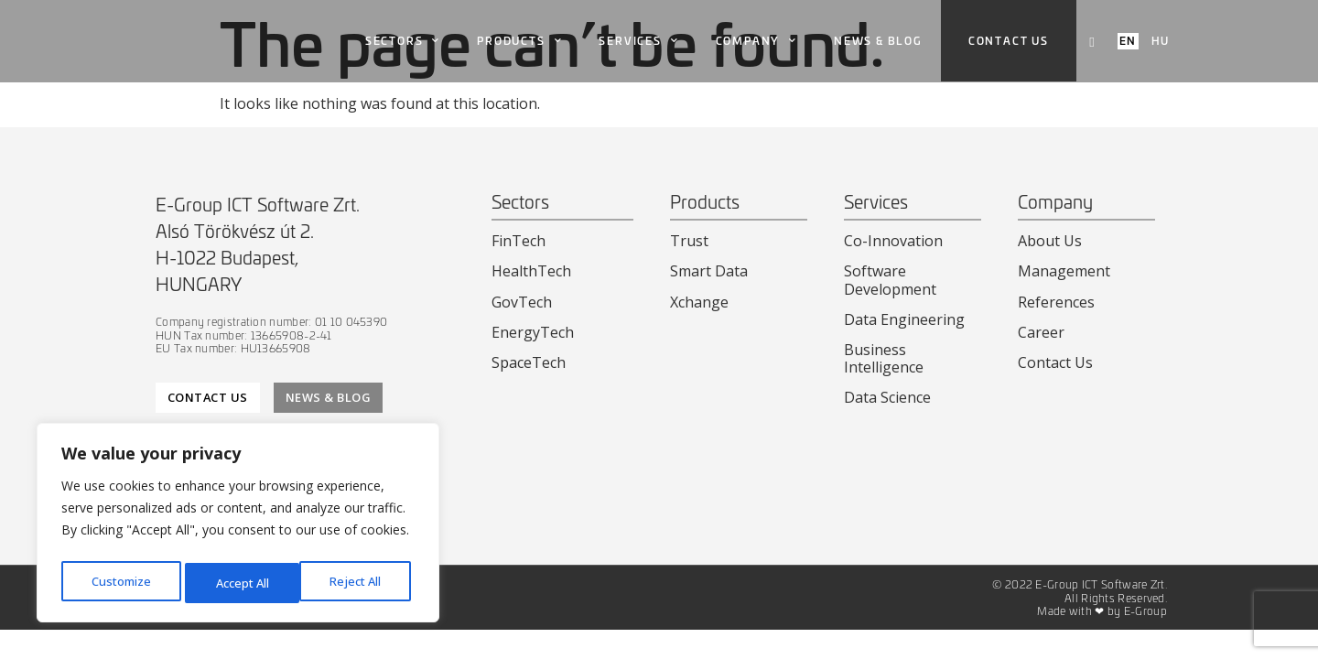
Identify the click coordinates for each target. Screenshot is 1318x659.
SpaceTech (529, 362)
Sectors (402, 41)
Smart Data (709, 271)
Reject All (241, 582)
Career (1041, 332)
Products (519, 41)
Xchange (699, 302)
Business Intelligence (884, 358)
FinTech (519, 241)
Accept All (359, 582)
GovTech (522, 302)
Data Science (887, 397)
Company (756, 41)
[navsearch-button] (1091, 41)
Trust (689, 241)
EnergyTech (533, 332)
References (1056, 302)
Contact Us (1055, 362)
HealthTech (531, 271)
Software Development (890, 279)
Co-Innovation (893, 241)
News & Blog (878, 40)
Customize (120, 582)
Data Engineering (904, 319)
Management (1064, 271)
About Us (1050, 241)
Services (638, 41)
